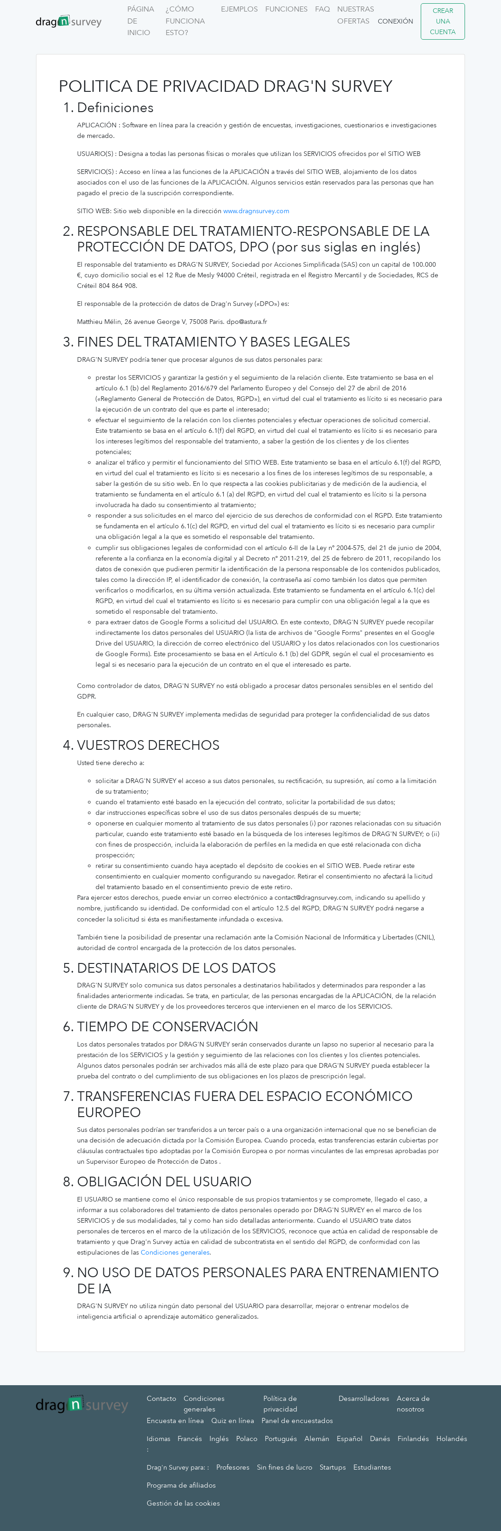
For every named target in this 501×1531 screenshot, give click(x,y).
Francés (190, 1438)
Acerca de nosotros (413, 1404)
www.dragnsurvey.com (256, 211)
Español (350, 1438)
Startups (333, 1467)
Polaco (246, 1438)
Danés (380, 1438)
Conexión (395, 21)
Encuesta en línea (175, 1420)
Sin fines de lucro (284, 1467)
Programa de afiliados (181, 1485)
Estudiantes (372, 1467)
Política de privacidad (280, 1404)
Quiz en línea (232, 1420)
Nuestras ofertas (355, 15)
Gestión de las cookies (183, 1503)
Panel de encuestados (297, 1420)
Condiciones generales (175, 1252)
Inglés (219, 1438)
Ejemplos (239, 9)
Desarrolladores (364, 1398)
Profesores (233, 1467)
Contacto (161, 1398)
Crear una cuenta (443, 21)
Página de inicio (140, 21)
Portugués (281, 1438)
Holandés (451, 1438)
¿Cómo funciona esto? (185, 21)
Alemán (316, 1438)
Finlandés (413, 1438)
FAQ (322, 9)
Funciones (286, 9)
